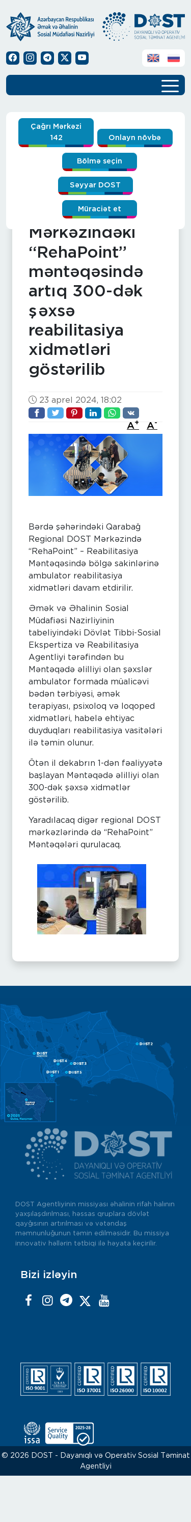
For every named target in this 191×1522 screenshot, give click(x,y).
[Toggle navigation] (170, 85)
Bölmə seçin (99, 161)
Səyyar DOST (95, 185)
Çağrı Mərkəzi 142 (56, 132)
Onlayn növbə (134, 137)
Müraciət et (99, 209)
